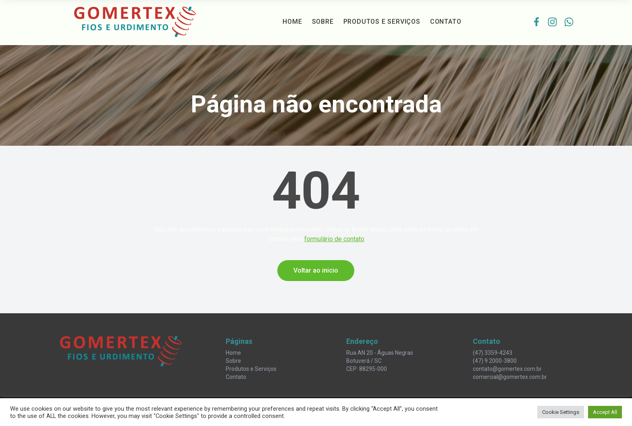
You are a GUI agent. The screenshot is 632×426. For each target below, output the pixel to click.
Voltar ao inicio (315, 270)
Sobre (323, 21)
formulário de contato (334, 239)
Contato (446, 21)
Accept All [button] (605, 412)
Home (292, 21)
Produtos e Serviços (381, 21)
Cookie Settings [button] (560, 412)
